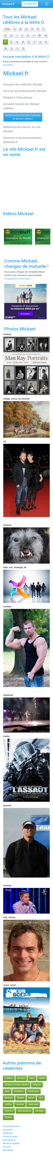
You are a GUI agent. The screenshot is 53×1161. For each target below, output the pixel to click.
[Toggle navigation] (47, 4)
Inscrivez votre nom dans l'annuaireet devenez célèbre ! (22, 117)
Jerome (20, 1104)
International (9, 1140)
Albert (42, 1078)
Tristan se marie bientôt (16, 1084)
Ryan (7, 1091)
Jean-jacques (24, 1110)
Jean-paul (33, 1104)
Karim (31, 1097)
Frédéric (9, 1078)
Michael (9, 1097)
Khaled (20, 1097)
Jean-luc (9, 1110)
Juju (41, 1097)
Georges (39, 1110)
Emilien (8, 1117)
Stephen (37, 1084)
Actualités (8, 1129)
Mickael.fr (8, 4)
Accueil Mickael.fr (12, 1126)
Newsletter (8, 1150)
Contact (7, 1146)
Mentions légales (11, 1143)
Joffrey (8, 1104)
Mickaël (21, 1078)
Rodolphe (18, 1091)
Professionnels (10, 1136)
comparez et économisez (17, 278)
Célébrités (29, 4)
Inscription (8, 65)
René (31, 1078)
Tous (7, 29)
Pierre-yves (33, 1091)
